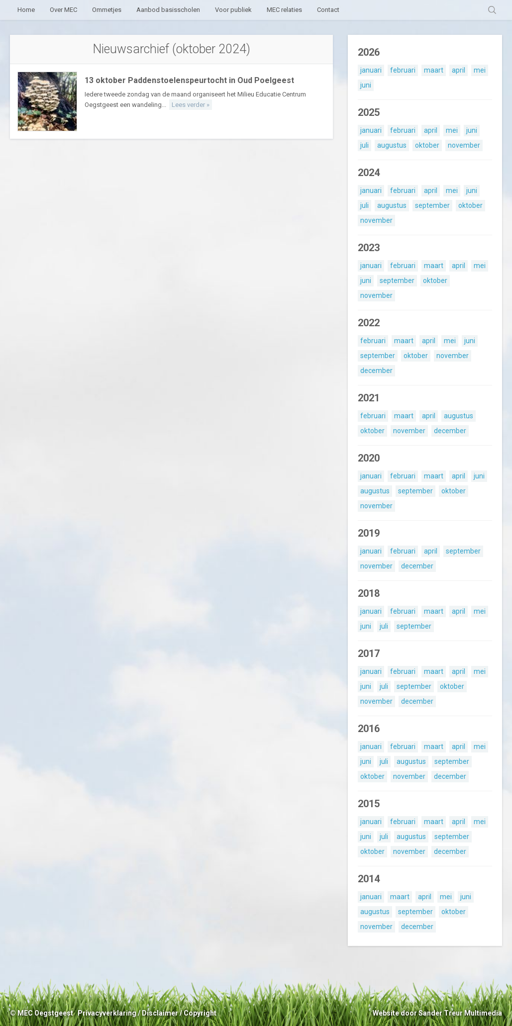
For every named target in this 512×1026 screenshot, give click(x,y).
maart (433, 70)
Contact (328, 9)
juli (364, 145)
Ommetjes (106, 9)
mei (480, 70)
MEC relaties (284, 9)
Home (26, 9)
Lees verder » (190, 104)
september (432, 205)
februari (402, 70)
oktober (427, 145)
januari (371, 70)
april (458, 70)
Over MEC (63, 9)
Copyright (200, 1013)
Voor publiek (233, 9)
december (376, 370)
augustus (392, 145)
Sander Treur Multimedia (460, 1013)
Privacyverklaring (107, 1013)
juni (365, 85)
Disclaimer (160, 1013)
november (464, 145)
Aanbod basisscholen (168, 9)
